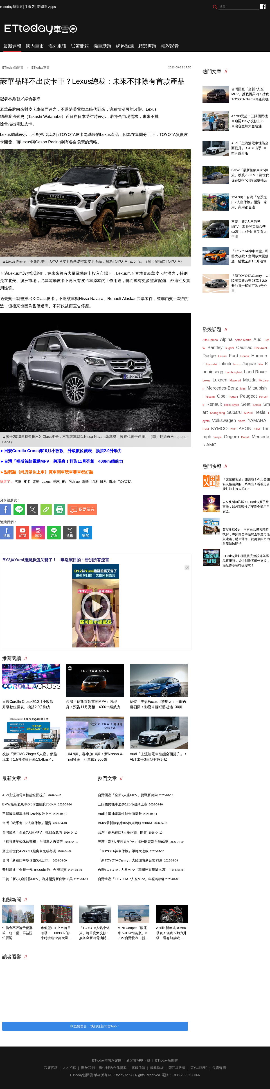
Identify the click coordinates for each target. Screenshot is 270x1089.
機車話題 (102, 46)
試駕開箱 (80, 46)
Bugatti (229, 348)
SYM (205, 429)
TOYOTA (124, 481)
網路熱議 (125, 46)
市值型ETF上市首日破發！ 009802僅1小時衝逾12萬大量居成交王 (56, 933)
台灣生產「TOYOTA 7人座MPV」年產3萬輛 (138, 879)
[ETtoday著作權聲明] (81, 546)
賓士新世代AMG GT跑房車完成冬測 (37, 851)
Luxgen (220, 379)
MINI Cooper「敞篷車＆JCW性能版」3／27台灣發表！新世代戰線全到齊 (133, 933)
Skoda (257, 404)
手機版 (30, 7)
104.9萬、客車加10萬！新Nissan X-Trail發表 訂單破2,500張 (94, 756)
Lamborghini (233, 372)
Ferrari (222, 356)
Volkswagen (224, 420)
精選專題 (147, 46)
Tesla (260, 412)
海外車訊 (57, 46)
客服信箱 (138, 1068)
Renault (214, 404)
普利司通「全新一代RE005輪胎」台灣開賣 (42, 870)
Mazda (249, 379)
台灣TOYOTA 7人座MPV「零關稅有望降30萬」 (141, 870)
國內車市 (35, 46)
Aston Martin (243, 340)
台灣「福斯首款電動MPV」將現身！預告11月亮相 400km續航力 (93, 704)
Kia (261, 364)
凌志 (56, 481)
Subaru (234, 412)
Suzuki (248, 413)
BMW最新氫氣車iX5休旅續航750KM (37, 804)
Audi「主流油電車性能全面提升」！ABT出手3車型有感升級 (158, 756)
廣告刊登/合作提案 (113, 1068)
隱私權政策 (177, 1068)
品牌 (94, 481)
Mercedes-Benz (222, 388)
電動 (36, 481)
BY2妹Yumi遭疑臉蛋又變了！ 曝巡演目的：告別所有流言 (55, 560)
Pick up (74, 481)
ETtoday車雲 (45, 29)
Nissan (210, 396)
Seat (245, 404)
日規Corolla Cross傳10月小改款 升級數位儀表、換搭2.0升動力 (29, 704)
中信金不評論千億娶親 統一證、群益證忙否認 (17, 933)
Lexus (46, 481)
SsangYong (217, 413)
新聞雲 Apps (46, 7)
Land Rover (255, 371)
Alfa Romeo (210, 340)
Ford (233, 355)
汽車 (18, 481)
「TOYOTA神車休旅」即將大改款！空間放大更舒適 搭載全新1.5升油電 (249, 256)
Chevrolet (260, 348)
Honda (244, 356)
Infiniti (225, 363)
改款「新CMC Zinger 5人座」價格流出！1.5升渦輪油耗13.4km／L (29, 756)
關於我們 (88, 1068)
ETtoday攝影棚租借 (237, 551)
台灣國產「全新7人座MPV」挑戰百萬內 (39, 832)
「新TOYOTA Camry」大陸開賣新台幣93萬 (138, 860)
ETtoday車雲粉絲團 (263, 6)
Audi (258, 339)
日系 (103, 481)
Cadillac (244, 347)
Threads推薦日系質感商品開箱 (246, 474)
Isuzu (236, 364)
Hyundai (211, 364)
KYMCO (219, 428)
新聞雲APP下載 (138, 1060)
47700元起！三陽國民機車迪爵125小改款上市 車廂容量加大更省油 (249, 121)
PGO (233, 429)
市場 (112, 481)
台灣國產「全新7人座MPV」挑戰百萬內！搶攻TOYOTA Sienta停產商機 (250, 94)
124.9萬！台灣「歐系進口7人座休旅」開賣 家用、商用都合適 (249, 202)
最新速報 (12, 46)
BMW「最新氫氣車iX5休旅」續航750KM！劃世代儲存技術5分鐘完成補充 (250, 175)
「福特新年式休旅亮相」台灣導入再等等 (40, 841)
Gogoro (231, 436)
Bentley (215, 347)
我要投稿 (51, 1068)
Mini (242, 388)
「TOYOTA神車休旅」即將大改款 (131, 851)
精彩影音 (170, 46)
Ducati (245, 437)
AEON (244, 428)
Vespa (218, 437)
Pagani (233, 396)
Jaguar (249, 363)
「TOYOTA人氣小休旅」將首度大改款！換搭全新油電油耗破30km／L (94, 933)
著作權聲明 (199, 1068)
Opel (221, 396)
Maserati (235, 380)
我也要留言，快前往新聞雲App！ (95, 1026)
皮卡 (27, 481)
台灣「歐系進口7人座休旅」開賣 (34, 823)
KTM (257, 429)
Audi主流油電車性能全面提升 (31, 795)
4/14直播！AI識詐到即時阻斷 (244, 497)
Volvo (241, 421)
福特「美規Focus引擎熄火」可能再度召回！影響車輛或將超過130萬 (158, 704)
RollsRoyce (231, 404)
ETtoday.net (121, 1075)
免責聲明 (219, 1068)
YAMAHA (257, 420)
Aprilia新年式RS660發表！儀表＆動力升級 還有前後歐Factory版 (171, 933)
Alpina (226, 339)
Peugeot (248, 396)
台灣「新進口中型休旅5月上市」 (34, 860)
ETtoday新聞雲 (11, 7)
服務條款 (157, 1068)
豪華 (85, 481)
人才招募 (69, 1068)
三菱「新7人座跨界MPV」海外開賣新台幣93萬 (45, 879)
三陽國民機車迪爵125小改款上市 (34, 814)
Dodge (209, 355)
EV (64, 481)
